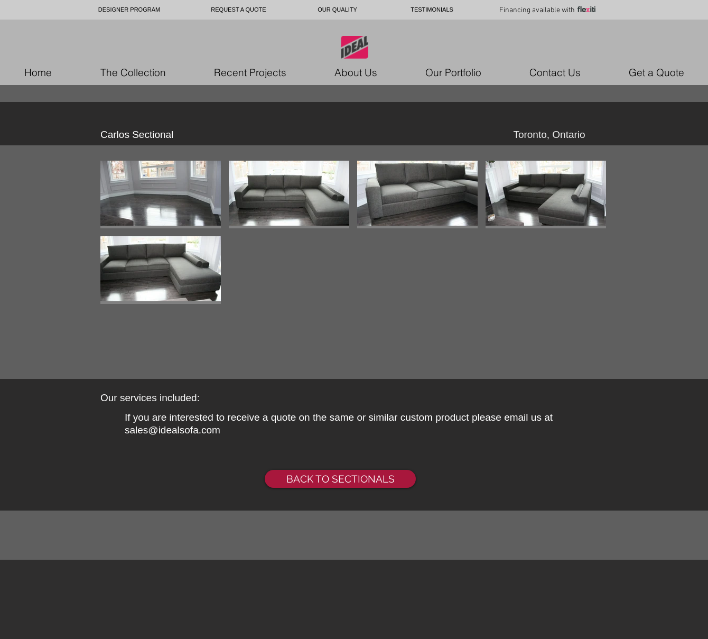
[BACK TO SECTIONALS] (340, 479)
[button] (160, 194)
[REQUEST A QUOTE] (239, 10)
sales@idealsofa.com (172, 430)
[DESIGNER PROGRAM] (129, 10)
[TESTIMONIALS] (432, 10)
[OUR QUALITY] (337, 10)
